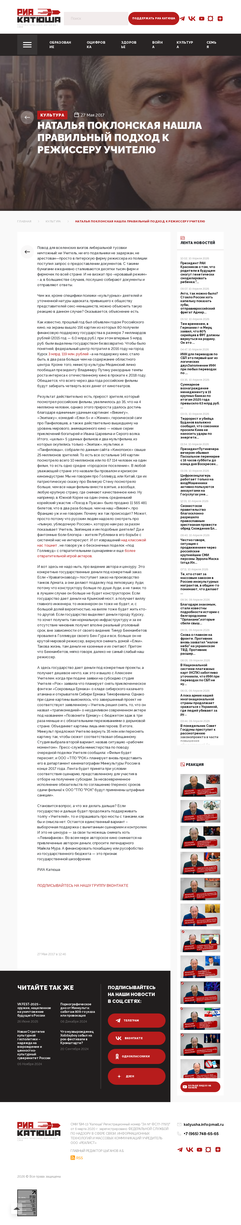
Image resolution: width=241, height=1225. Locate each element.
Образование (60, 45)
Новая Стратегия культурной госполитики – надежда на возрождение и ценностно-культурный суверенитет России (33, 1045)
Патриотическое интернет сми (37, 26)
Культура (185, 45)
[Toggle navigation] (27, 45)
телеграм (127, 1020)
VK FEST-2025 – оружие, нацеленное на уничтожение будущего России (34, 1009)
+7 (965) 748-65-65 (201, 1133)
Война (157, 45)
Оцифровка (96, 45)
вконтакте (129, 1038)
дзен (125, 1076)
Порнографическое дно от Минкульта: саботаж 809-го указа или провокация (77, 1009)
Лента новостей (197, 240)
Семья (211, 45)
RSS (79, 1158)
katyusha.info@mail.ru (204, 1124)
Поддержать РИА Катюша (153, 18)
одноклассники (133, 1056)
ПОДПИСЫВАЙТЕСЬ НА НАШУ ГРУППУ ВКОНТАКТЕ (82, 885)
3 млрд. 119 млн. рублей (68, 354)
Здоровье (129, 45)
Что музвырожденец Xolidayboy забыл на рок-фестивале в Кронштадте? (76, 1037)
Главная (24, 221)
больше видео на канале (197, 1087)
